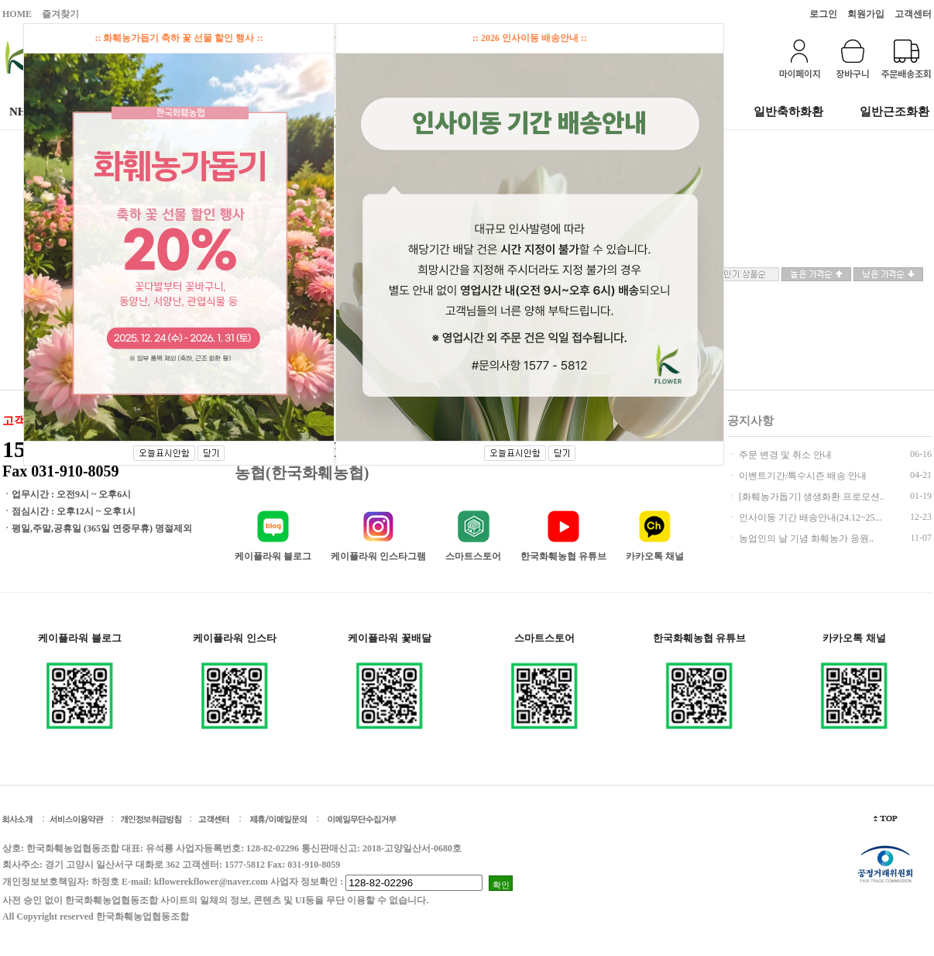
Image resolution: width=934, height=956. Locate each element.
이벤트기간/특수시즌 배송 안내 (802, 475)
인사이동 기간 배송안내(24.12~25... (809, 517)
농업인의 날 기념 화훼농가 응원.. (805, 538)
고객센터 (913, 14)
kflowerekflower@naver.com (211, 881)
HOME (17, 14)
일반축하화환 (788, 111)
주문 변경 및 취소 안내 (784, 454)
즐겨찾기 (60, 14)
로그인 (823, 14)
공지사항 (750, 420)
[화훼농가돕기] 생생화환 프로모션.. (810, 496)
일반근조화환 (894, 111)
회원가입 (865, 14)
